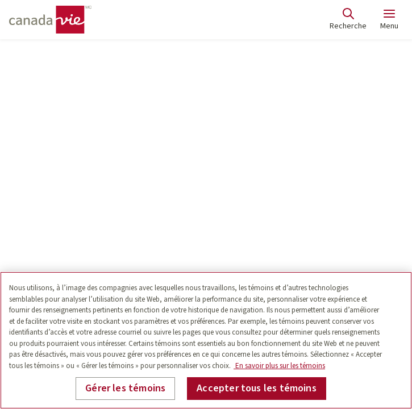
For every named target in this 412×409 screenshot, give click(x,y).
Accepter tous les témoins (257, 388)
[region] (206, 340)
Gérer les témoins (125, 388)
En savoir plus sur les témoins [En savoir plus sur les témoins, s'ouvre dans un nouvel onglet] (279, 366)
